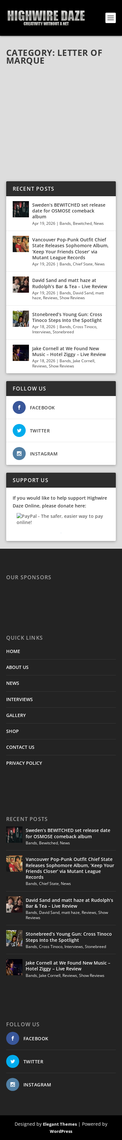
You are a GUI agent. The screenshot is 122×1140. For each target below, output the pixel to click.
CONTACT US (20, 747)
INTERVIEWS (19, 699)
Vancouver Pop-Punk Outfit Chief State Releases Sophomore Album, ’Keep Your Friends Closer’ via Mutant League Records (70, 249)
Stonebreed (63, 332)
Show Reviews (72, 298)
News (99, 223)
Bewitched (82, 223)
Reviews (50, 298)
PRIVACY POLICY (24, 763)
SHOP (12, 731)
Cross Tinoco (84, 326)
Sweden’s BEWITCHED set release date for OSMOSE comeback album (68, 211)
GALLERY (16, 715)
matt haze (70, 912)
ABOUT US (17, 667)
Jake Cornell (83, 361)
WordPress (61, 1131)
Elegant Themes (60, 1124)
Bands (65, 223)
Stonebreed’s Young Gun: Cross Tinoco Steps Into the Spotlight (67, 317)
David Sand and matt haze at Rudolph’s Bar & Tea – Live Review (69, 283)
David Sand (83, 293)
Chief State (83, 264)
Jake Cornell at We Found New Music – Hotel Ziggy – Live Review (69, 351)
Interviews (41, 332)
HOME (13, 651)
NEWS (12, 683)
